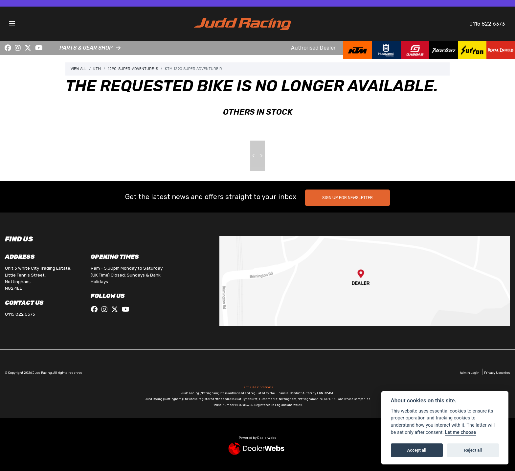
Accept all (416, 450)
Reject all (473, 450)
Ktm (97, 69)
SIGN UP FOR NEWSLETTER (348, 197)
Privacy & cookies (497, 372)
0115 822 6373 (487, 24)
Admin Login (470, 372)
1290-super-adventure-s (133, 69)
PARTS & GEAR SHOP (86, 48)
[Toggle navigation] (12, 24)
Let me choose (460, 432)
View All (78, 69)
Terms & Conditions (257, 387)
